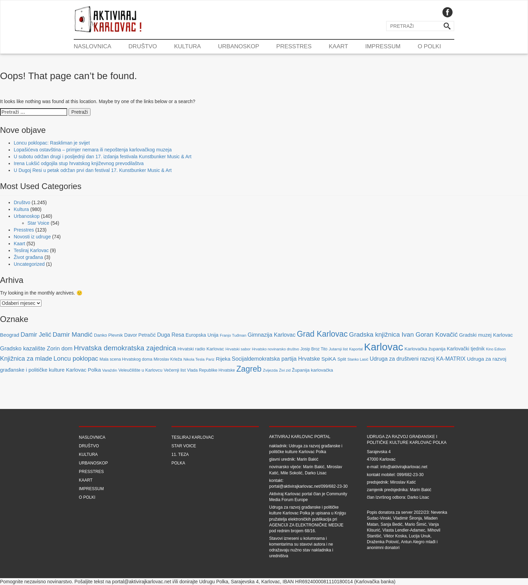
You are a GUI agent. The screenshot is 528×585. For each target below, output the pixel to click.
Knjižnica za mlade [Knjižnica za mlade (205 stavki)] (26, 358)
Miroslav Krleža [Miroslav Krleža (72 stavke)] (168, 359)
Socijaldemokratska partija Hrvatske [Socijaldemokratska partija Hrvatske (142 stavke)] (276, 359)
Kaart (338, 46)
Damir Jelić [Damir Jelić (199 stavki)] (36, 334)
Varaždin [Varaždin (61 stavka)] (109, 370)
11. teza (180, 454)
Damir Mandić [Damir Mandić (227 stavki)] (72, 334)
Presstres (294, 46)
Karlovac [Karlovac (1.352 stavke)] (383, 346)
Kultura (187, 46)
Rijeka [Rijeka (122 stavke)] (223, 359)
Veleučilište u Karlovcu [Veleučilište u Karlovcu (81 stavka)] (140, 370)
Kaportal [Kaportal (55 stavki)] (356, 349)
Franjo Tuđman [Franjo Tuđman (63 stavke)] (233, 335)
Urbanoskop (238, 46)
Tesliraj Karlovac (31, 250)
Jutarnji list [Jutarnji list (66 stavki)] (338, 349)
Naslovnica (92, 46)
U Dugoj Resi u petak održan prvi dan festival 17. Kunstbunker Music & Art (93, 170)
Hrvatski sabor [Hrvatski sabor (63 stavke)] (237, 349)
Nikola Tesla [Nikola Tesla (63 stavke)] (194, 359)
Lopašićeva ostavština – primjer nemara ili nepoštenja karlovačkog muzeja (93, 149)
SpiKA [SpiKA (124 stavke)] (328, 359)
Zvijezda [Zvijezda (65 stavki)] (270, 370)
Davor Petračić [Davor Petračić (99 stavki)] (140, 335)
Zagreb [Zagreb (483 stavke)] (249, 368)
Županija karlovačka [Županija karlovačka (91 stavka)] (312, 370)
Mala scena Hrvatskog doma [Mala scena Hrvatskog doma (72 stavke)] (125, 359)
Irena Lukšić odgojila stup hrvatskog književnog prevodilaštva (79, 163)
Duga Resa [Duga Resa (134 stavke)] (170, 335)
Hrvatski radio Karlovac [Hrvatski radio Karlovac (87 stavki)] (201, 348)
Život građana (28, 257)
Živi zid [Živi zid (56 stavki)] (285, 370)
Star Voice (38, 223)
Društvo (143, 46)
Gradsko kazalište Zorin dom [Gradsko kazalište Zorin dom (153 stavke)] (36, 348)
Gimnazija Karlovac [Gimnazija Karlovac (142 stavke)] (272, 335)
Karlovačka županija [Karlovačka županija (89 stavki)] (425, 348)
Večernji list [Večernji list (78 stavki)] (175, 370)
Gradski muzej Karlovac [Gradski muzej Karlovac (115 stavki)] (486, 335)
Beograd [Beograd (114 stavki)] (9, 335)
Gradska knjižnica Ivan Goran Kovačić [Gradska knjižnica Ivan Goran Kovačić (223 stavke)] (403, 334)
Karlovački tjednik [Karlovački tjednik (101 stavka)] (465, 348)
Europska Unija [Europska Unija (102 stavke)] (201, 335)
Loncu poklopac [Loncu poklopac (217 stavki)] (75, 358)
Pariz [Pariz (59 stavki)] (210, 359)
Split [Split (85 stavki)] (341, 359)
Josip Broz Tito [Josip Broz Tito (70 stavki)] (313, 349)
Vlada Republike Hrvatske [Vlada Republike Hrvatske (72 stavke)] (211, 370)
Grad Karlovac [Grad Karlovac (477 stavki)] (322, 333)
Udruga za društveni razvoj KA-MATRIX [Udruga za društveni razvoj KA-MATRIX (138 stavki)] (418, 359)
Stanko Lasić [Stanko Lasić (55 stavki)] (357, 359)
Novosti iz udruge (32, 236)
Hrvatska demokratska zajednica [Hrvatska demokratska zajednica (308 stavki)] (125, 348)
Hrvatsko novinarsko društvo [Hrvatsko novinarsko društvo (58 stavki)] (275, 349)
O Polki (429, 46)
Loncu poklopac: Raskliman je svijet (52, 143)
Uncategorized (29, 264)
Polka (178, 463)
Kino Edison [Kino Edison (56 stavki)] (496, 349)
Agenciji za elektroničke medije (306, 525)
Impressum (382, 46)
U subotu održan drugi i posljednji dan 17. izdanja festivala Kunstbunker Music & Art (102, 156)
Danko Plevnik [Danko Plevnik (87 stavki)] (108, 335)
